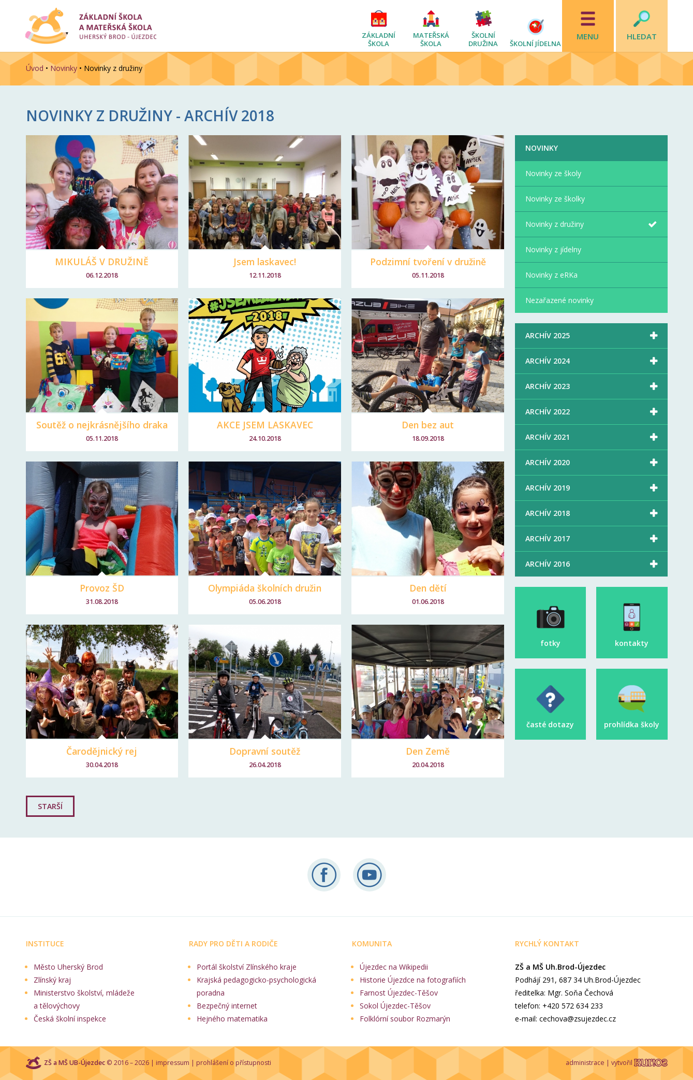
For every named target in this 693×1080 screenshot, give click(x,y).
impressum (172, 1062)
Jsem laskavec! (264, 261)
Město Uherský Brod (68, 967)
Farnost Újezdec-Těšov (399, 993)
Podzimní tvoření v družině (428, 261)
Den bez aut (428, 425)
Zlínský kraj (52, 980)
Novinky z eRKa (551, 275)
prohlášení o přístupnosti (233, 1062)
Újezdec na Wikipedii (394, 967)
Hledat (642, 36)
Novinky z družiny (554, 224)
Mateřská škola (431, 39)
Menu (588, 36)
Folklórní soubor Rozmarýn (405, 1019)
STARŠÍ (50, 806)
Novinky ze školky (555, 199)
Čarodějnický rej (101, 751)
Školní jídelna (535, 43)
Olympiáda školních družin (264, 588)
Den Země (428, 751)
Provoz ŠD (102, 588)
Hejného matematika (232, 1019)
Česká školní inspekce (70, 1019)
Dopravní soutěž (264, 751)
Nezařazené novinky (559, 300)
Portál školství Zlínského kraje (247, 967)
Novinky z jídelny (553, 249)
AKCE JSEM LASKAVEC (265, 425)
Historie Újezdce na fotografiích (413, 980)
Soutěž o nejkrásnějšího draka (102, 425)
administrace (585, 1062)
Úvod (34, 68)
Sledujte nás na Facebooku (324, 874)
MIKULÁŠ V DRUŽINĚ (102, 261)
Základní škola (378, 39)
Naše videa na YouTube (369, 874)
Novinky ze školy (553, 173)
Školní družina (483, 39)
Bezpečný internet (227, 1006)
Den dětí (428, 588)
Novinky (63, 68)
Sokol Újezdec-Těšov (395, 1006)
